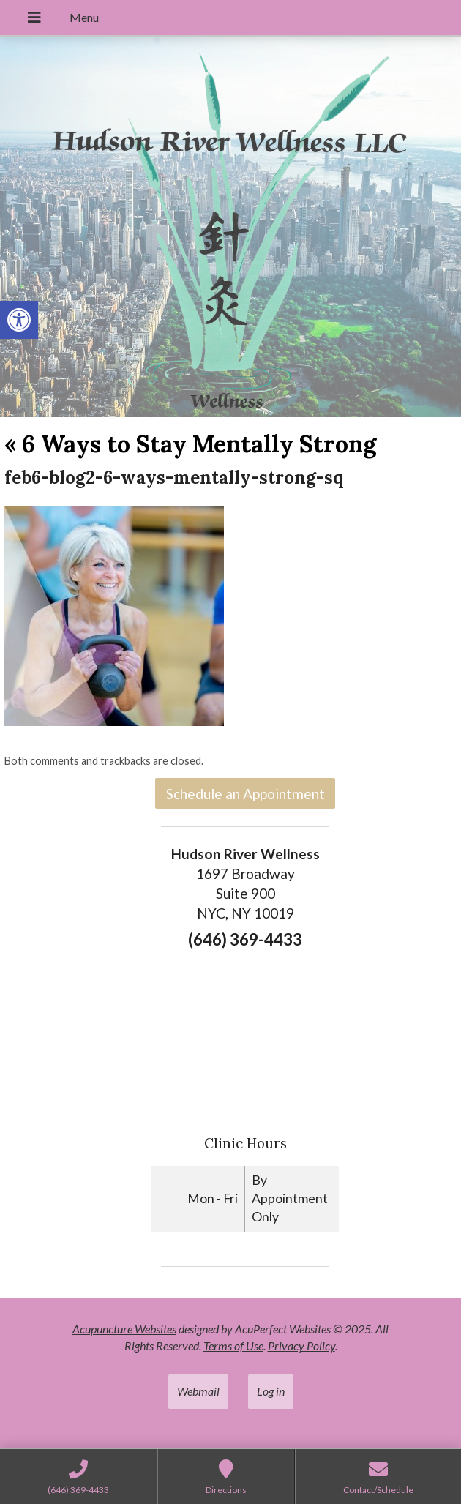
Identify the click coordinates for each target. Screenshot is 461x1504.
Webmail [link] (198, 1391)
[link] (19, 320)
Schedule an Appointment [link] (245, 793)
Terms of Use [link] (233, 1346)
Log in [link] (271, 1391)
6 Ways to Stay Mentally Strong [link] (190, 444)
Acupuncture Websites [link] (124, 1329)
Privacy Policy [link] (301, 1346)
